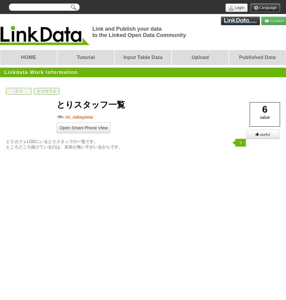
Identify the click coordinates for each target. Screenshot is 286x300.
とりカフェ (46, 91)
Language (265, 7)
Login (236, 7)
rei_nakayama (75, 117)
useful (263, 134)
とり (19, 91)
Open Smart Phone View (84, 127)
